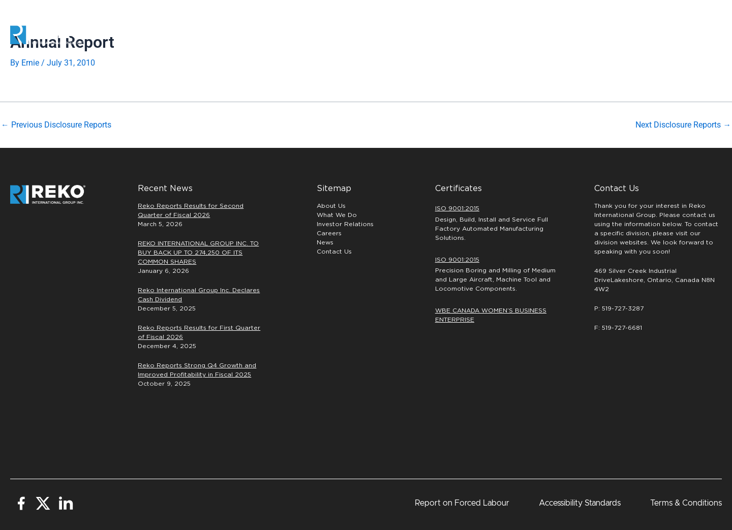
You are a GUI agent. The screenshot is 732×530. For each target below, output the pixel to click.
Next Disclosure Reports (683, 125)
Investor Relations (345, 224)
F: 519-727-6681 (618, 328)
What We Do (337, 215)
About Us (331, 206)
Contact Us (334, 251)
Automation (390, 34)
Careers (551, 35)
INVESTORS (611, 34)
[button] (689, 35)
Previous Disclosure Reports (56, 125)
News (325, 242)
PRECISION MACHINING (471, 34)
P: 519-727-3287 (619, 308)
